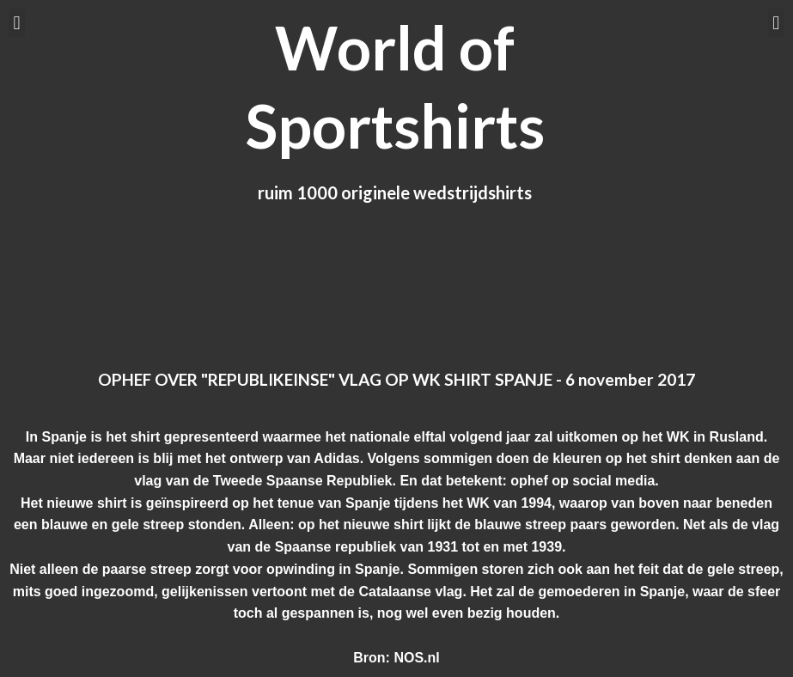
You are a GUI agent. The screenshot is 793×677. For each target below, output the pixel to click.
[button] (17, 23)
